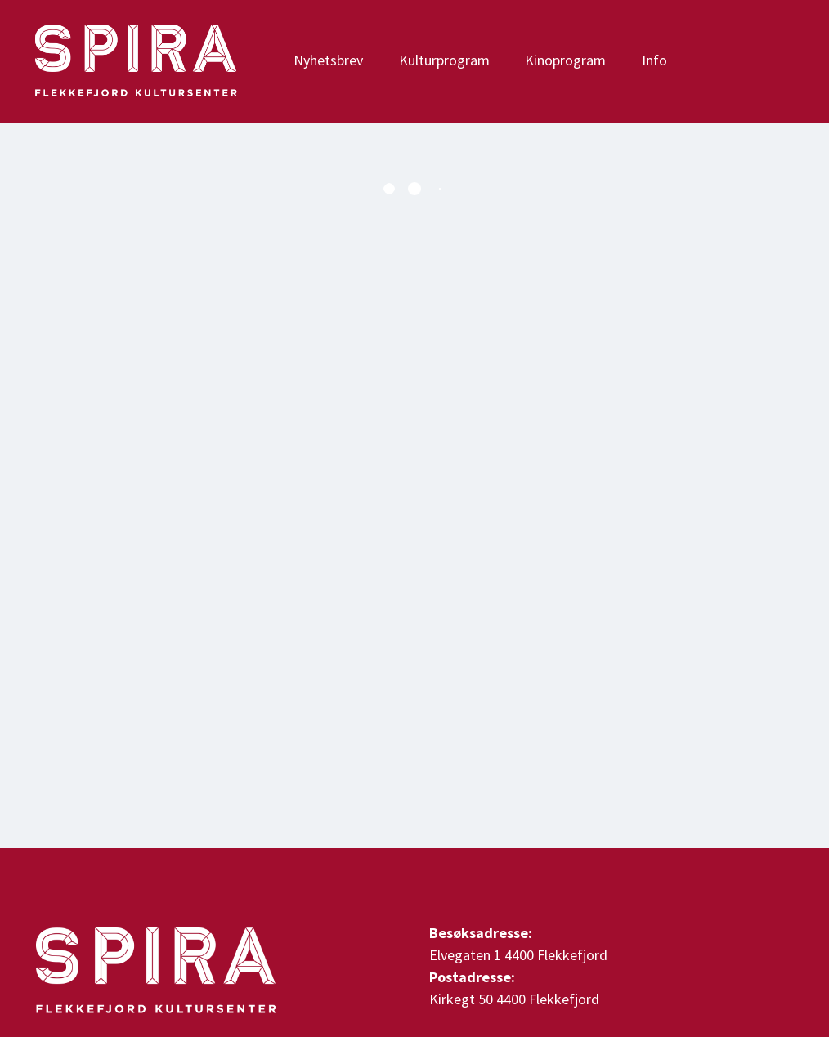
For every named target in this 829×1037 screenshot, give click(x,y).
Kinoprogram (565, 60)
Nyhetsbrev (328, 60)
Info (654, 60)
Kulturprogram (444, 60)
